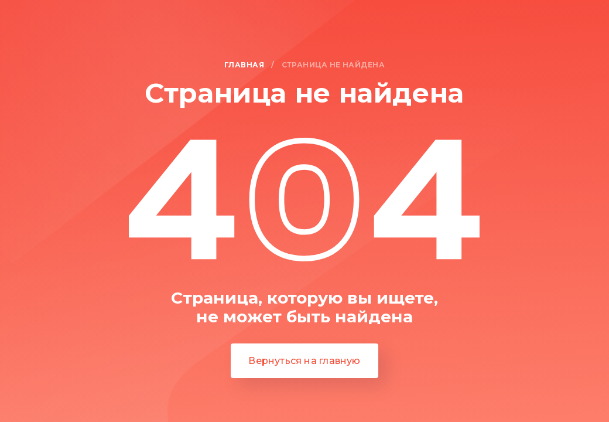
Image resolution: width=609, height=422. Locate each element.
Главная (244, 65)
